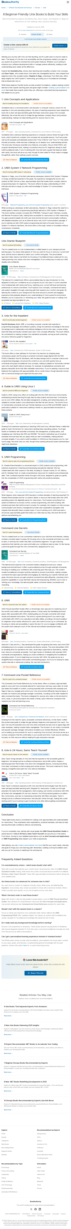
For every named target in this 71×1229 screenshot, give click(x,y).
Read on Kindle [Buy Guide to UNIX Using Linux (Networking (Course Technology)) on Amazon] (9, 449)
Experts (4, 1137)
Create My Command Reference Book (35, 742)
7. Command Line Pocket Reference (21, 675)
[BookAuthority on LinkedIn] (40, 1209)
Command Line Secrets (15, 528)
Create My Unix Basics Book (31, 667)
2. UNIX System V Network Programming (24, 167)
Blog (38, 1178)
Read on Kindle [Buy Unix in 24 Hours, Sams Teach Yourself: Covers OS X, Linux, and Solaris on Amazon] (9, 806)
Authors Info (41, 1174)
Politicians (40, 1147)
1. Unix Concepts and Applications (20, 99)
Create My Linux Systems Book (31, 449)
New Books (5, 1144)
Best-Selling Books (8, 1147)
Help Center (41, 1171)
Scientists (40, 1151)
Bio (24, 124)
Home (3, 1133)
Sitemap (4, 1154)
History (4, 1178)
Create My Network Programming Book (34, 233)
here (25, 945)
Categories (5, 1140)
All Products (40, 1215)
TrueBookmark (31, 1215)
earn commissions (28, 30)
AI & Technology (7, 1185)
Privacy (39, 1188)
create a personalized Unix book (30, 845)
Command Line (23, 717)
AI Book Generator (37, 1214)
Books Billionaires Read (44, 1154)
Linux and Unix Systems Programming (37, 205)
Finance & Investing (8, 1171)
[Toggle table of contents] (23, 34)
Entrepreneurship (7, 1188)
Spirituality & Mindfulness (9, 1192)
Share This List (35, 973)
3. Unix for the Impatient (15, 315)
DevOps (37, 7)
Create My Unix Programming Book (33, 520)
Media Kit (40, 1181)
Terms (39, 1185)
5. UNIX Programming (13, 457)
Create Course (60, 45)
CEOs (39, 1137)
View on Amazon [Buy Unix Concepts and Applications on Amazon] (10, 160)
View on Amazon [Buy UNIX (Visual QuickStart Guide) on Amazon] (10, 667)
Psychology (5, 1167)
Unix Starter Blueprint (13, 240)
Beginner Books (7, 1151)
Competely (47, 1214)
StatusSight (55, 1214)
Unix (16, 132)
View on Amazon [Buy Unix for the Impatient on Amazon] (10, 378)
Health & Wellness (7, 1181)
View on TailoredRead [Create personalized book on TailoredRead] (11, 307)
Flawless (63, 1214)
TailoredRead (26, 1214)
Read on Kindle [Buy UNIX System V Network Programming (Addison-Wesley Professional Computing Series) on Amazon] (9, 233)
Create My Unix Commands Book (33, 378)
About (22, 271)
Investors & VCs (42, 1144)
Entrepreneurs (41, 1133)
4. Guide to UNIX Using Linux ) (18, 386)
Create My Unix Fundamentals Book (34, 160)
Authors (39, 1140)
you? (20, 124)
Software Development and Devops (20, 7)
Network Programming (17, 205)
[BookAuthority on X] (31, 1209)
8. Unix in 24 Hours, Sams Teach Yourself (24, 750)
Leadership (5, 1174)
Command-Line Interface (36, 717)
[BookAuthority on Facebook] (35, 1209)
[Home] (10, 2)
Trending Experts (42, 1158)
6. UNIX (6, 600)
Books (4, 7)
